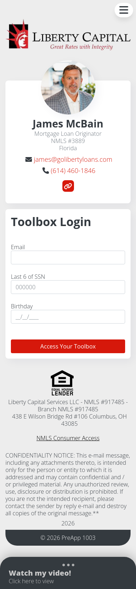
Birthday (22, 306)
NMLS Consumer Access (68, 438)
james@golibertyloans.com (73, 159)
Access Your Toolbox (68, 346)
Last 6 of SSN (28, 276)
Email (18, 247)
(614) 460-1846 (73, 170)
